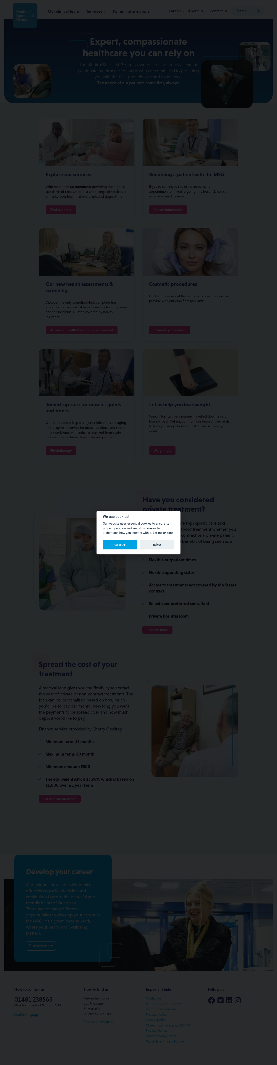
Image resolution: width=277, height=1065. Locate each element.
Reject (157, 544)
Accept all (120, 544)
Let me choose (163, 533)
